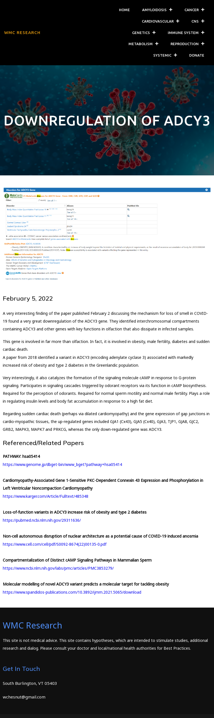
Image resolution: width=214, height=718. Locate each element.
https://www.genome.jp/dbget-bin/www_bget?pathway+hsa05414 (62, 464)
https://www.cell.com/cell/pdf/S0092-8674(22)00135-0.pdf (54, 544)
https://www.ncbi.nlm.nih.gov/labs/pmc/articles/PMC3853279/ (58, 568)
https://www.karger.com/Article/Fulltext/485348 (45, 496)
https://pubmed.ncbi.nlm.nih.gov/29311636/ (42, 520)
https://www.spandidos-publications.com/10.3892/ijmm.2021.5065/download (72, 592)
